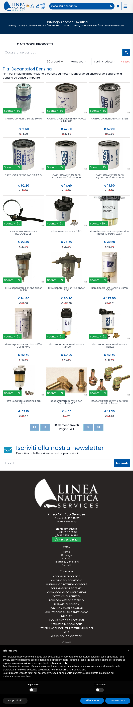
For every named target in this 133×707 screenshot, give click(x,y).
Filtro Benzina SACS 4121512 (66, 231)
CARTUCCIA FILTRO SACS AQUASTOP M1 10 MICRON (66, 176)
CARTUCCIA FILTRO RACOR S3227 (23, 175)
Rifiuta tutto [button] (92, 700)
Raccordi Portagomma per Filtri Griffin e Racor (109, 402)
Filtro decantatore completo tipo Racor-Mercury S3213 (109, 232)
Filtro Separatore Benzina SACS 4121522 (109, 345)
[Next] (88, 427)
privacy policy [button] (10, 659)
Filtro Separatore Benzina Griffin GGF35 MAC (23, 345)
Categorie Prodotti (35, 44)
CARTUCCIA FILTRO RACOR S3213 (109, 118)
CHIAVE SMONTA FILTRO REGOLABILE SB (23, 232)
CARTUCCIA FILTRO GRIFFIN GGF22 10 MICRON (66, 120)
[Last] (98, 427)
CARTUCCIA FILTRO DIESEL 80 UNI (23, 118)
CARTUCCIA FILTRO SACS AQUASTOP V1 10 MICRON (109, 176)
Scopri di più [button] (15, 700)
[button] (128, 650)
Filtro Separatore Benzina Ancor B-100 (23, 289)
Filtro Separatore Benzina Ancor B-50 (66, 289)
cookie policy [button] (61, 663)
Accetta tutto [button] (118, 700)
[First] (34, 427)
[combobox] (78, 6)
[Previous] (45, 427)
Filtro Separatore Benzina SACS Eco (23, 402)
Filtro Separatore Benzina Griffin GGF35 (109, 289)
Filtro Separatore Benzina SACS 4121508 (66, 345)
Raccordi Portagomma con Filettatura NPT (66, 402)
